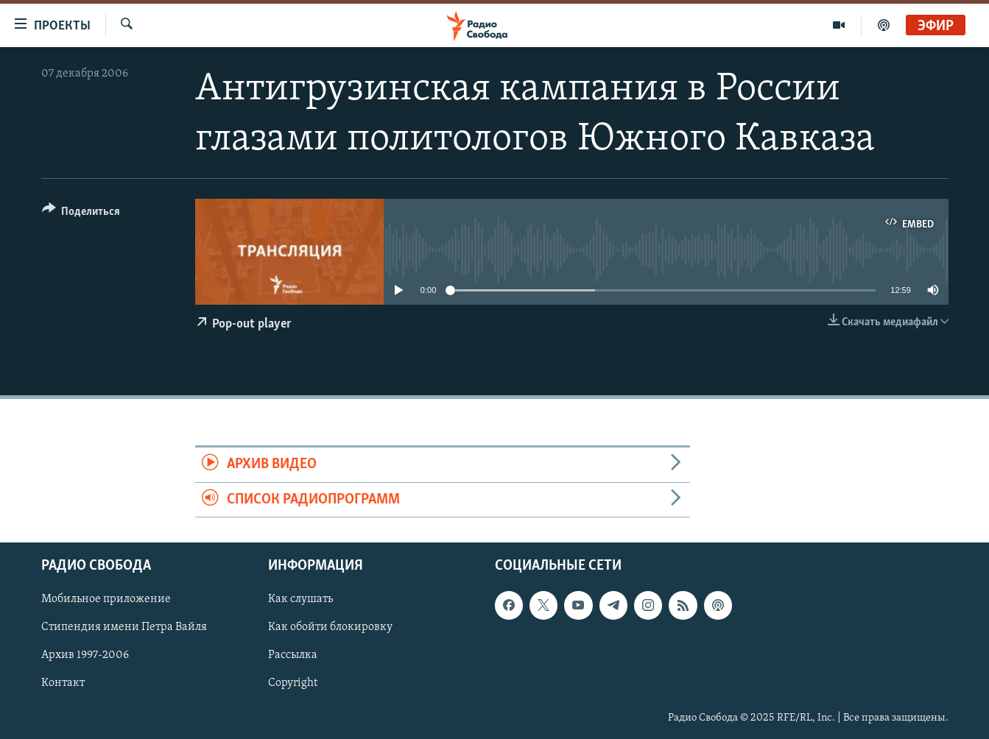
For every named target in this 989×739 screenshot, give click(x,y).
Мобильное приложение (106, 599)
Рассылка (292, 655)
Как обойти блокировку (330, 627)
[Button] (81, 214)
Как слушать (300, 599)
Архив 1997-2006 (85, 655)
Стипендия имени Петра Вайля (124, 627)
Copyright (292, 683)
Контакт (63, 683)
